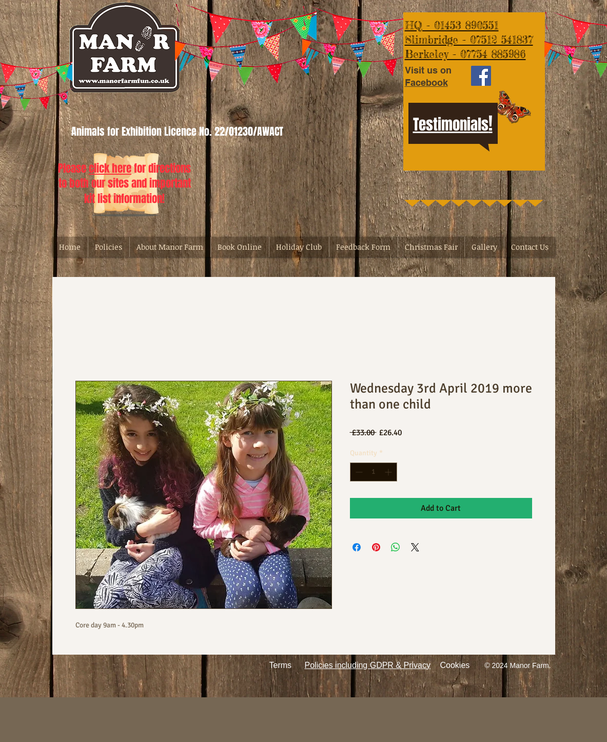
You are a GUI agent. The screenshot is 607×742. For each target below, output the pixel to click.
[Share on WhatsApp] (395, 547)
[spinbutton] (373, 472)
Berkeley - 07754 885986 (465, 54)
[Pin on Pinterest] (376, 547)
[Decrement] (357, 472)
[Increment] (389, 472)
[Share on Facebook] (356, 547)
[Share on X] (415, 547)
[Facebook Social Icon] (481, 76)
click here (110, 168)
